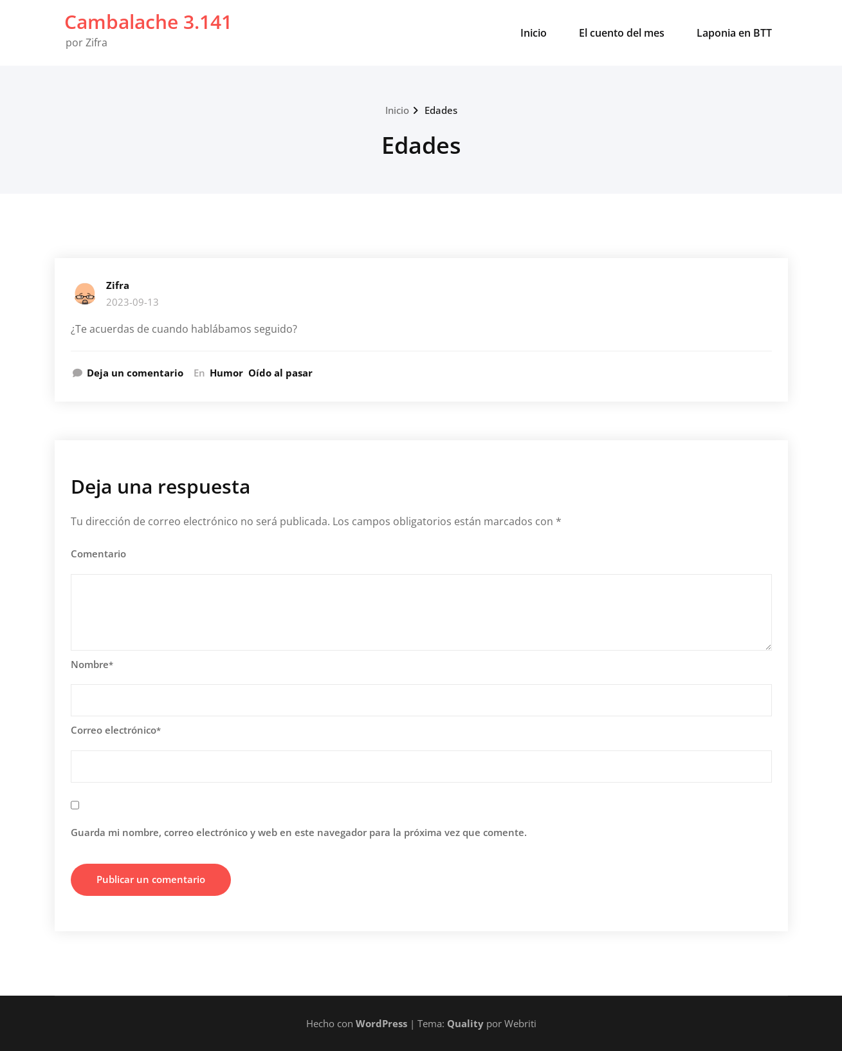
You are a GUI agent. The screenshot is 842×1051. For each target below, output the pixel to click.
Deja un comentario (135, 372)
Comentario (98, 553)
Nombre (92, 664)
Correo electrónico (116, 729)
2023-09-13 (132, 301)
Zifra (117, 285)
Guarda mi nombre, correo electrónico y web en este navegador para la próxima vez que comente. (299, 832)
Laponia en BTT (734, 33)
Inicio (533, 33)
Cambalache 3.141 (148, 21)
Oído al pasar (280, 372)
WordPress (381, 1023)
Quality (465, 1023)
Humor (226, 372)
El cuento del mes (621, 33)
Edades (441, 110)
